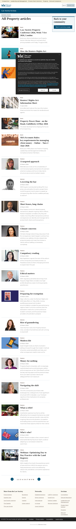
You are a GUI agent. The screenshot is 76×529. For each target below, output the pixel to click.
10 (33, 479)
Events (24, 497)
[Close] (59, 54)
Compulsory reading (29, 253)
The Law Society (8, 506)
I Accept (54, 90)
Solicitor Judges (52, 500)
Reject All (43, 90)
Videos (22, 449)
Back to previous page (63, 27)
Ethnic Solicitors (39, 497)
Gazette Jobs (7, 497)
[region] (38, 73)
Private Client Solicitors (35, 1)
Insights (24, 500)
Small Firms (51, 497)
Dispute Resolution (66, 497)
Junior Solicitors (39, 506)
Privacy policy (40, 519)
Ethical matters (27, 273)
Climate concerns (28, 228)
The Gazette (7, 503)
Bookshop (25, 494)
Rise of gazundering (29, 322)
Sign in (60, 5)
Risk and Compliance (55, 1)
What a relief (26, 408)
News (21, 97)
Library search (26, 503)
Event (21, 27)
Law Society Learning (10, 500)
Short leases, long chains (31, 204)
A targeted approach (29, 161)
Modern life (25, 340)
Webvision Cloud (42, 524)
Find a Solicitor (8, 494)
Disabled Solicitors (40, 494)
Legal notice (59, 519)
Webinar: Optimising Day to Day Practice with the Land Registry (33, 455)
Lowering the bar (28, 182)
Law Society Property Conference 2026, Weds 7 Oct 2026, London (33, 32)
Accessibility (49, 519)
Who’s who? (26, 432)
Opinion (22, 179)
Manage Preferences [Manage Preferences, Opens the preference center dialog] (24, 90)
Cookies (31, 519)
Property (45, 1)
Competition (5, 1)
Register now (69, 5)
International (38, 500)
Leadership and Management (19, 1)
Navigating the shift (29, 385)
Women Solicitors (53, 503)
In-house (37, 503)
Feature (22, 158)
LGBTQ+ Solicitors (53, 494)
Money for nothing (28, 361)
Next (38, 479)
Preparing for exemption (31, 294)
